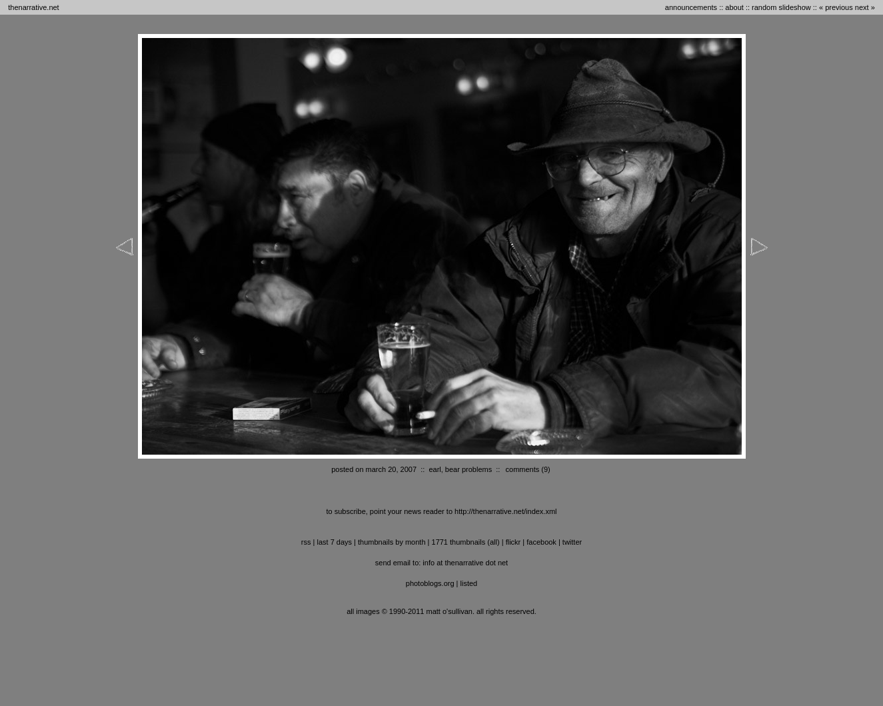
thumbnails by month (392, 542)
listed (469, 583)
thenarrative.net (33, 7)
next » (865, 7)
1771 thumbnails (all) (466, 542)
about (734, 7)
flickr (513, 542)
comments (523, 469)
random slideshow (781, 7)
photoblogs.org (430, 583)
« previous (836, 7)
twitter (572, 542)
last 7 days (334, 542)
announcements (691, 7)
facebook (541, 542)
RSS (306, 542)
